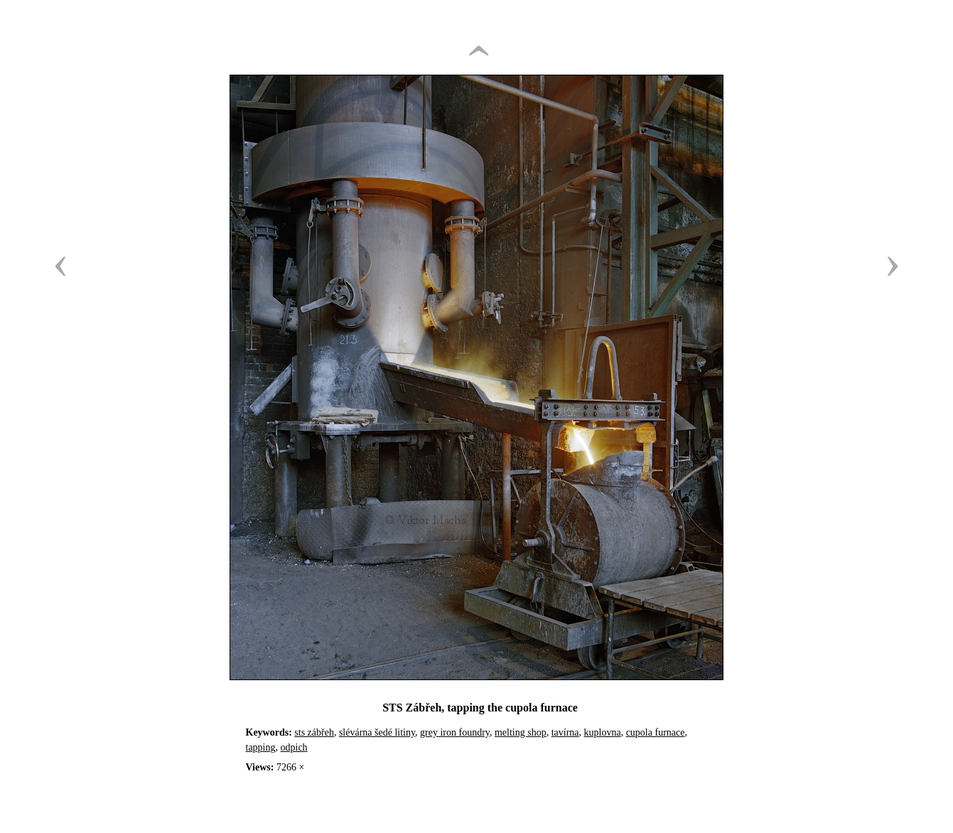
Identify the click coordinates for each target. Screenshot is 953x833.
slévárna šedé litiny (377, 732)
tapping (261, 747)
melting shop (521, 732)
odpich (294, 747)
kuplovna (602, 732)
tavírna (565, 732)
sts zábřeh (314, 732)
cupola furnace (655, 732)
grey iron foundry (455, 732)
